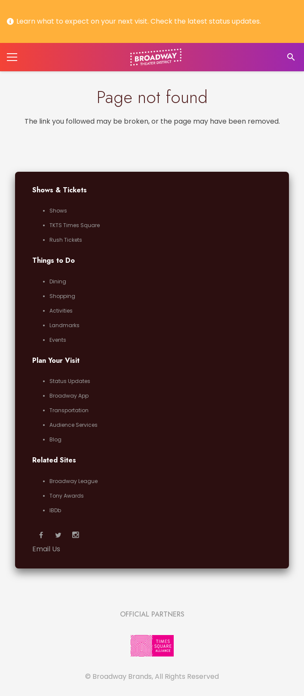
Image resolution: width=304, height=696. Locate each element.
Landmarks (64, 325)
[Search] (290, 57)
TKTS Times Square (74, 225)
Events (57, 339)
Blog (55, 439)
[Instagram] (75, 535)
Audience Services (73, 425)
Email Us (46, 549)
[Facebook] (40, 535)
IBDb (55, 510)
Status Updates (69, 381)
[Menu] (12, 57)
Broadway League (73, 481)
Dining (57, 281)
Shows (58, 210)
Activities (61, 310)
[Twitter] (58, 535)
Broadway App (69, 395)
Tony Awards (66, 495)
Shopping (62, 296)
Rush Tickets (65, 239)
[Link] (155, 57)
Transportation (69, 410)
